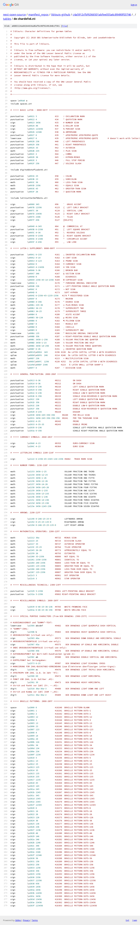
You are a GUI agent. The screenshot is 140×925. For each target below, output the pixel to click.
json (134, 920)
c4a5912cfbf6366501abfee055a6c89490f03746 (102, 14)
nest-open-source (14, 14)
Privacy (26, 920)
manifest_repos (38, 14)
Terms (34, 920)
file (64, 26)
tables (7, 18)
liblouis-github (60, 14)
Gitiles (18, 920)
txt (127, 920)
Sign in (134, 4)
